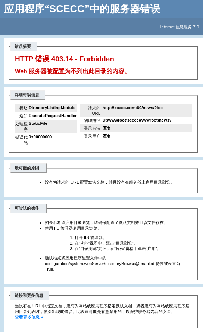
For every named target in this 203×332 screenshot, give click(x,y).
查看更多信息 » (29, 317)
